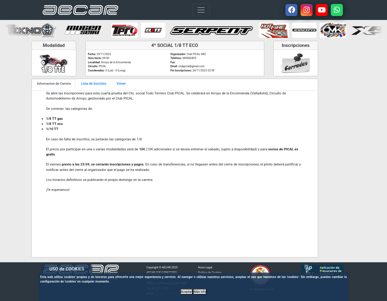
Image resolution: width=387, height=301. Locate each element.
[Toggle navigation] (201, 10)
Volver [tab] (121, 84)
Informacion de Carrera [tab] (54, 84)
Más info (200, 292)
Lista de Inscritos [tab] (93, 84)
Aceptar (186, 292)
